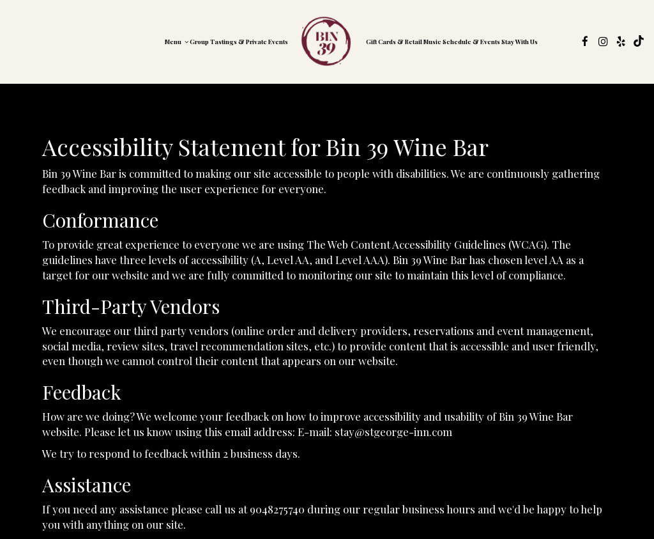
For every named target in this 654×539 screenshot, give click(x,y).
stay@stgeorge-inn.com (393, 432)
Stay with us (519, 41)
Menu (176, 41)
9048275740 (277, 509)
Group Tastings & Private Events (239, 41)
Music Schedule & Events (461, 41)
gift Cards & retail (394, 41)
